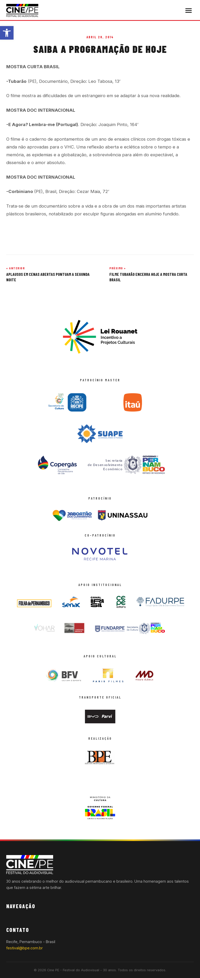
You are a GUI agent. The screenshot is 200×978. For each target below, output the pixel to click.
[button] (7, 33)
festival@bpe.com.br (24, 948)
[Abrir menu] (188, 10)
